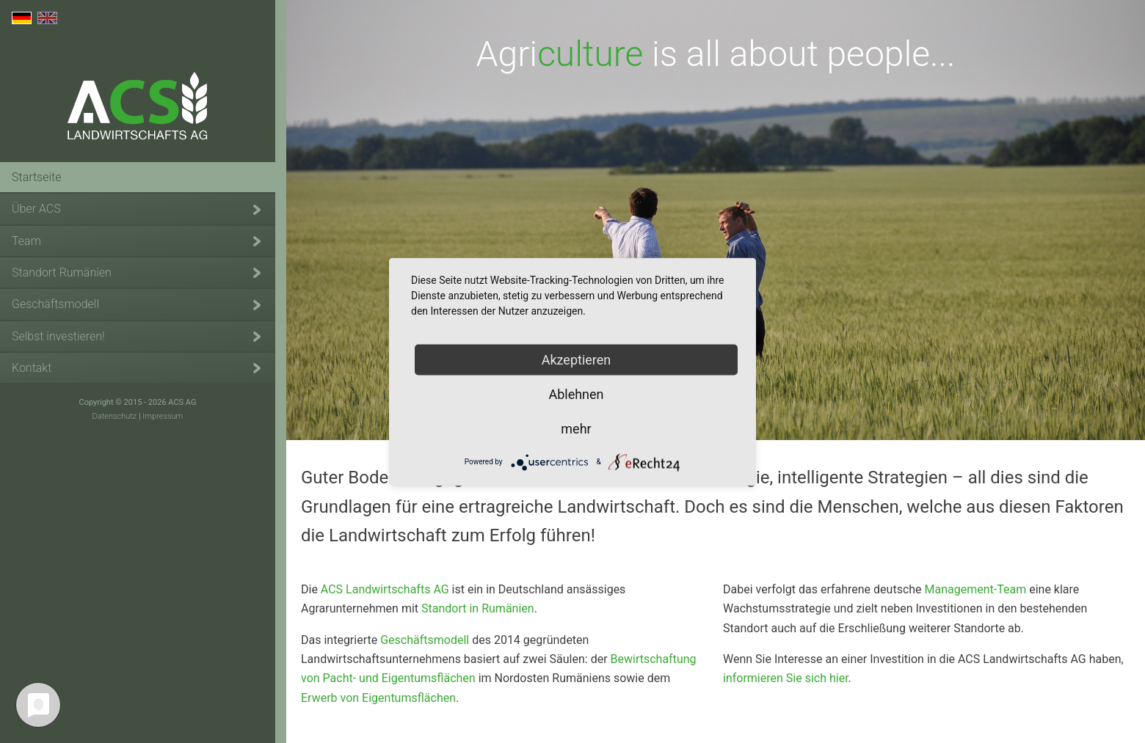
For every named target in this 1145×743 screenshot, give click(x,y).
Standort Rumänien (62, 272)
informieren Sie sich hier (785, 678)
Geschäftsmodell (55, 304)
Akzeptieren (576, 359)
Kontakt (31, 368)
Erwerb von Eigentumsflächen (378, 698)
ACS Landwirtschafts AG (138, 109)
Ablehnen (575, 393)
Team (26, 241)
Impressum (162, 416)
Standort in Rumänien (477, 608)
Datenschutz (114, 416)
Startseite (37, 177)
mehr (576, 428)
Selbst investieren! (58, 336)
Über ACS (36, 209)
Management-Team (976, 589)
